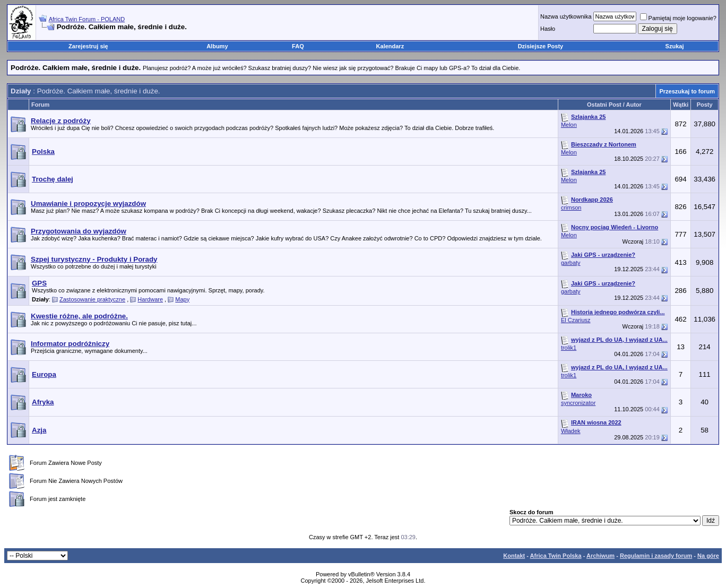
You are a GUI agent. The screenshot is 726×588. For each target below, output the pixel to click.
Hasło (547, 28)
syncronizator (578, 403)
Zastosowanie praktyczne (92, 299)
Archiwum (600, 555)
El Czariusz (576, 320)
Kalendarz (390, 46)
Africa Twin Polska (556, 555)
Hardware (150, 299)
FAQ (298, 46)
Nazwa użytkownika (566, 16)
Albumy (217, 46)
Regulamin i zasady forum (656, 555)
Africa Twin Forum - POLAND (87, 19)
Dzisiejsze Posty (541, 46)
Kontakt (514, 555)
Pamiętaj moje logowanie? (678, 18)
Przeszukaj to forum (687, 91)
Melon (569, 125)
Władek (571, 431)
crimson (571, 207)
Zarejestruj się (88, 46)
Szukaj (675, 46)
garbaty (571, 263)
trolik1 (568, 347)
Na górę (708, 555)
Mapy (182, 299)
